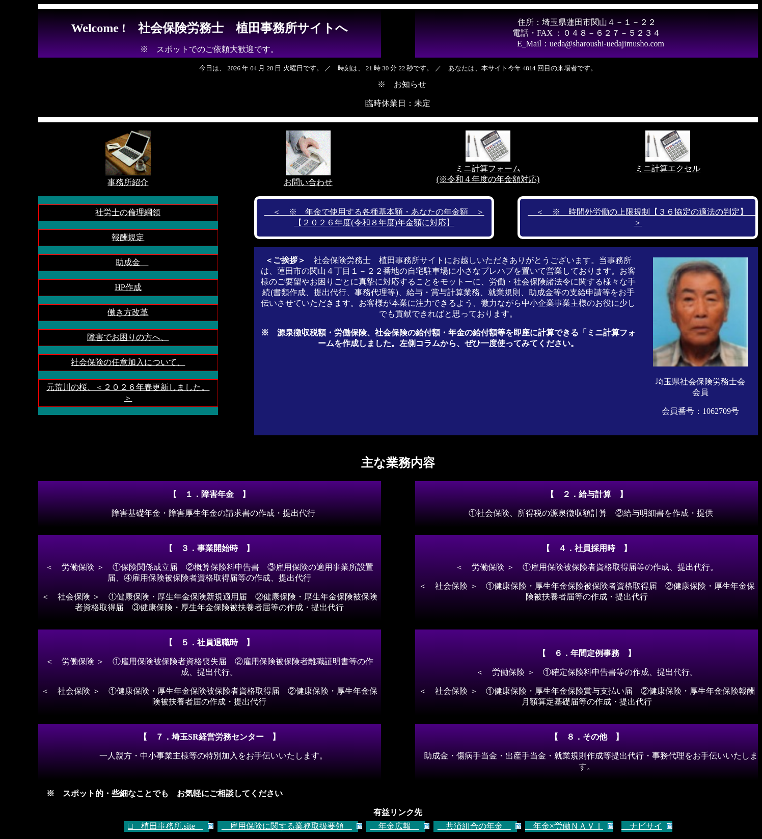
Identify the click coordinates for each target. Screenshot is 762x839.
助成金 (132, 262)
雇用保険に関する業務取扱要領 (287, 826)
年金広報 (394, 826)
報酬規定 (128, 237)
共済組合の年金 (474, 826)
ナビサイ (641, 826)
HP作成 (128, 287)
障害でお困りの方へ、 (128, 337)
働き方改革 (127, 312)
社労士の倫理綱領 (127, 212)
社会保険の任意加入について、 (128, 362)
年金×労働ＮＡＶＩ (564, 826)
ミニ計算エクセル (667, 163)
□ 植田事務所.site (165, 826)
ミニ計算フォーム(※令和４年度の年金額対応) (488, 168)
